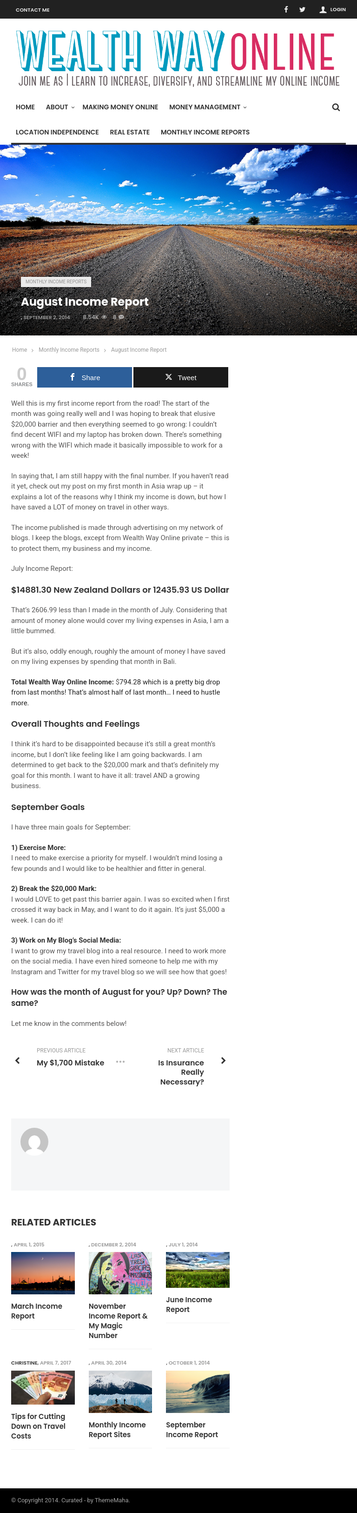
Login (338, 9)
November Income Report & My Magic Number (118, 1320)
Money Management (207, 107)
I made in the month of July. (130, 610)
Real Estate (130, 132)
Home (25, 107)
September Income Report (192, 1429)
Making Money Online (120, 107)
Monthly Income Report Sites (117, 1429)
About (59, 107)
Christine (24, 1362)
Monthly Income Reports (205, 132)
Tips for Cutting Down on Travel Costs (38, 1426)
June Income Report (189, 1304)
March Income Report (36, 1311)
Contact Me (33, 9)
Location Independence (57, 132)
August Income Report (138, 350)
